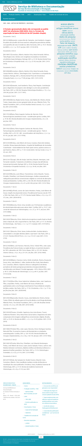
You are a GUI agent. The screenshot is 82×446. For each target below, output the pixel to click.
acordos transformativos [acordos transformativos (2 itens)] (67, 26)
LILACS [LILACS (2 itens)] (64, 47)
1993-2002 (28, 399)
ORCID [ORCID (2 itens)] (68, 51)
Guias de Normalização (31, 409)
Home (5, 14)
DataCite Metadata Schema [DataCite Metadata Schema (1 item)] (64, 39)
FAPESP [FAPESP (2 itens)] (73, 41)
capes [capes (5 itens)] (64, 30)
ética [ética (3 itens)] (69, 73)
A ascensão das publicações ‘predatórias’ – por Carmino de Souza (50, 412)
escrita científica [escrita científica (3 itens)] (65, 41)
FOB (3, 2)
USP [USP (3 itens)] (65, 73)
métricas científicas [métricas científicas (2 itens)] (62, 49)
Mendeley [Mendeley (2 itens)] (74, 47)
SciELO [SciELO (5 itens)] (59, 69)
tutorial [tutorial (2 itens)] (67, 71)
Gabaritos (28, 412)
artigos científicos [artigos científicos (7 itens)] (64, 28)
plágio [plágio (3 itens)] (76, 54)
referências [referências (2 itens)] (72, 60)
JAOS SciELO (31, 434)
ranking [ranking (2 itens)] (66, 60)
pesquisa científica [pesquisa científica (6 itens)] (65, 54)
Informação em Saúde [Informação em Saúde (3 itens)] (64, 45)
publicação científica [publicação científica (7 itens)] (67, 58)
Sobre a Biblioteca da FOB (14, 2)
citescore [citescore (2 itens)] (70, 30)
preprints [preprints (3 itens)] (72, 56)
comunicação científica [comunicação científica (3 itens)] (67, 35)
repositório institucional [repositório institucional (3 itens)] (67, 62)
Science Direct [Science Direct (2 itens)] (66, 68)
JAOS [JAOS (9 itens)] (74, 45)
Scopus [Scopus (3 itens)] (73, 68)
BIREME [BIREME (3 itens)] (75, 28)
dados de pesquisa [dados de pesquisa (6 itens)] (67, 37)
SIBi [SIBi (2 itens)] (77, 68)
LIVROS (27, 423)
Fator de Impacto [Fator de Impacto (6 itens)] (67, 43)
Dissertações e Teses (40, 14)
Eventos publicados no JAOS (31, 403)
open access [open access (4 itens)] (73, 50)
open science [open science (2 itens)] (61, 51)
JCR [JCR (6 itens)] (59, 47)
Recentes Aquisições (9, 18)
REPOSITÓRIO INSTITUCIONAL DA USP (30, 392)
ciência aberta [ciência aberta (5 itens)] (67, 33)
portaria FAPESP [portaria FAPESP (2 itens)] (64, 56)
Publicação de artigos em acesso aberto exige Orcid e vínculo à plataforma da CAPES (50, 392)
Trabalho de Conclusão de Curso (58, 14)
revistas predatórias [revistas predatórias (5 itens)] (67, 66)
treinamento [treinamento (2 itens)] (60, 71)
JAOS (29, 14)
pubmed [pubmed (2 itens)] (61, 60)
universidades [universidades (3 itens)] (73, 71)
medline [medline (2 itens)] (68, 47)
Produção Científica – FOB (16, 14)
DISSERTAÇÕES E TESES (32, 426)
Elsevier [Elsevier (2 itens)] (73, 39)
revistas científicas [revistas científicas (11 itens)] (67, 64)
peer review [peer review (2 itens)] (73, 51)
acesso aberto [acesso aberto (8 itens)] (67, 24)
